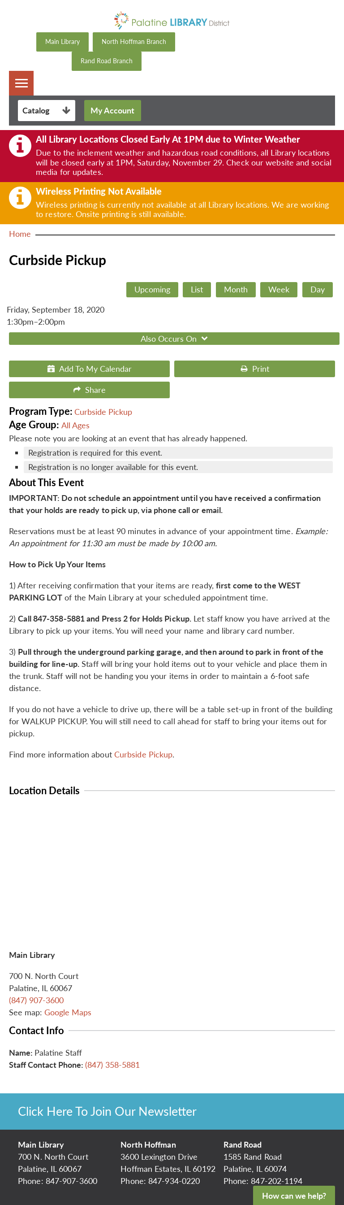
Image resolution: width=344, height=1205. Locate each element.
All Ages (75, 425)
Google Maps (67, 1012)
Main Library (62, 41)
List (197, 289)
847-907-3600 (71, 1181)
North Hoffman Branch (134, 41)
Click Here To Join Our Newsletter (107, 1111)
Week (278, 289)
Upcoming (152, 289)
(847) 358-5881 (112, 1065)
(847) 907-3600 (36, 1000)
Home (20, 234)
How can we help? (294, 1196)
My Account (112, 110)
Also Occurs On (175, 339)
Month (236, 289)
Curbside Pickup (103, 412)
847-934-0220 (174, 1181)
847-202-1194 (276, 1181)
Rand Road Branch (107, 61)
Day (317, 289)
